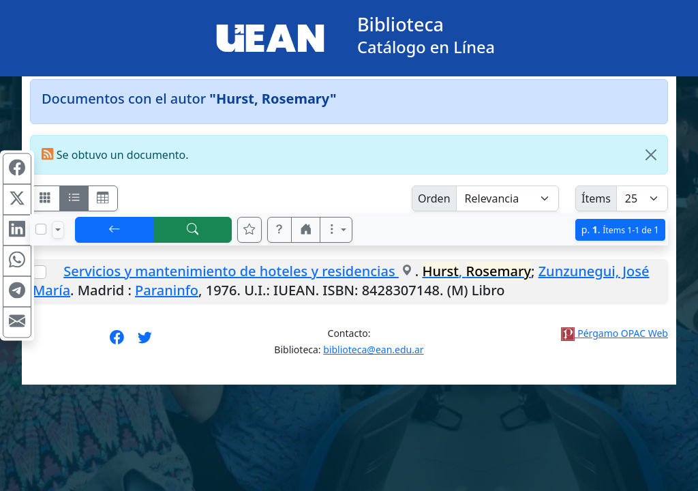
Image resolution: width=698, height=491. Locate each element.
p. (620, 229)
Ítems (596, 198)
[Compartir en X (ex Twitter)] (17, 199)
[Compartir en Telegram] (17, 292)
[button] (279, 230)
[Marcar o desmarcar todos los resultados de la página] (40, 229)
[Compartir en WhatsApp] (17, 261)
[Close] (651, 155)
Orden (434, 198)
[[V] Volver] (114, 230)
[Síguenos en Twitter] (145, 341)
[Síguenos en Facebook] (117, 341)
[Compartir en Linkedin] (17, 230)
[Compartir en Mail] (17, 322)
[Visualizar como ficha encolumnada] (74, 198)
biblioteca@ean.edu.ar (373, 349)
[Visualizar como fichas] (45, 198)
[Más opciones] (336, 230)
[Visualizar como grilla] (103, 198)
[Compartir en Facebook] (17, 169)
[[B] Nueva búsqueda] (192, 230)
